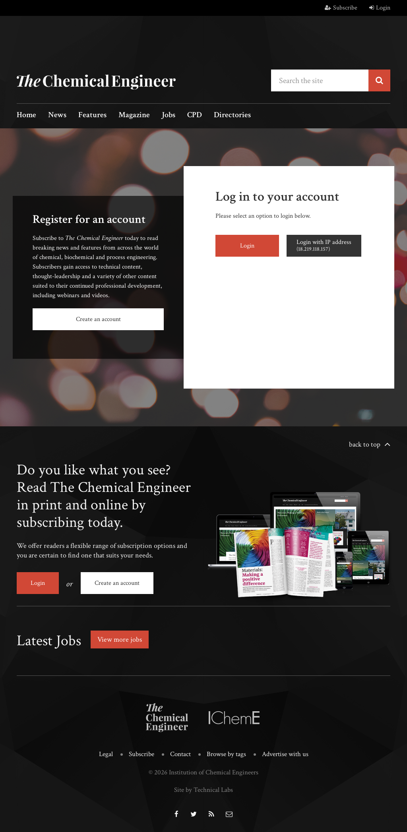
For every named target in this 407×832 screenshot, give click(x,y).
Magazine (134, 115)
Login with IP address (324, 245)
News (57, 115)
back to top (364, 444)
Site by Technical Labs (203, 790)
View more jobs (119, 639)
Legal (106, 754)
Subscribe (341, 8)
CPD (194, 115)
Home (26, 115)
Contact (180, 754)
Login (379, 8)
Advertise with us (285, 754)
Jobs (168, 115)
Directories (232, 115)
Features (92, 115)
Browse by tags (226, 754)
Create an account (98, 319)
